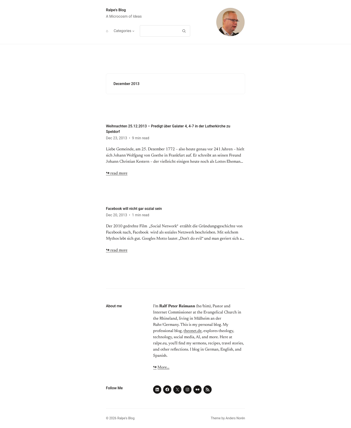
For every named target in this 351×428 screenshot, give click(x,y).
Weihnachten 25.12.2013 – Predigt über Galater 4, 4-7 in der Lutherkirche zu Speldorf (168, 129)
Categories (122, 31)
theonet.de (193, 331)
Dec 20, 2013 (116, 215)
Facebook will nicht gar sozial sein (134, 208)
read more (116, 173)
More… (163, 367)
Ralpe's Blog (116, 10)
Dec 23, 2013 (116, 138)
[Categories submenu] (133, 31)
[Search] (184, 30)
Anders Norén (235, 418)
